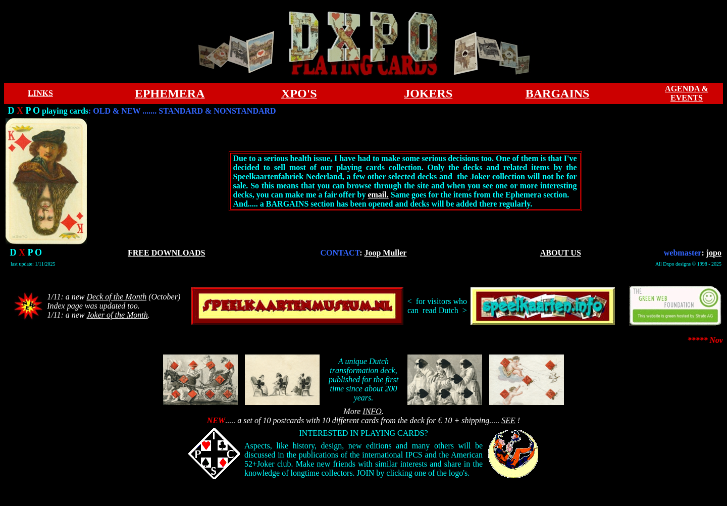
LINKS (40, 93)
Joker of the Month (117, 315)
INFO (371, 411)
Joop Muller (385, 252)
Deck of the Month (117, 296)
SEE (508, 420)
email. (378, 194)
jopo (713, 252)
